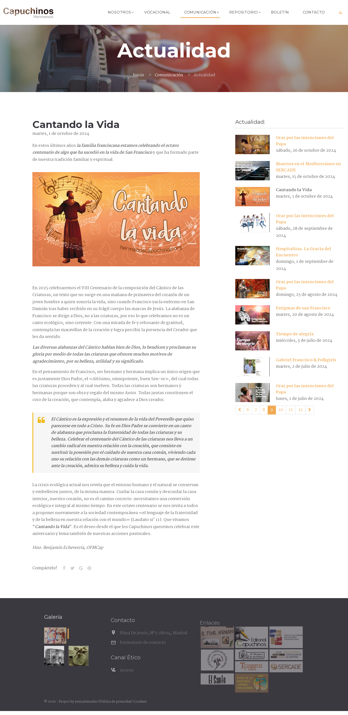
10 (281, 410)
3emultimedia (86, 701)
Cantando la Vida (294, 190)
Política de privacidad (115, 701)
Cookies (140, 701)
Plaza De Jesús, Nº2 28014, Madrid (153, 640)
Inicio (138, 75)
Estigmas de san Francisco (303, 308)
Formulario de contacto (143, 649)
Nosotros (119, 12)
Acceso (127, 677)
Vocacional (157, 12)
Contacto (314, 12)
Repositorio (243, 12)
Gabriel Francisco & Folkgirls (306, 360)
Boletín (280, 12)
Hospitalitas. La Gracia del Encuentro (303, 252)
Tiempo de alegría (295, 334)
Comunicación (200, 12)
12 (300, 410)
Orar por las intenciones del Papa (305, 141)
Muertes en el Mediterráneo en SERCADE (308, 167)
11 (291, 410)
